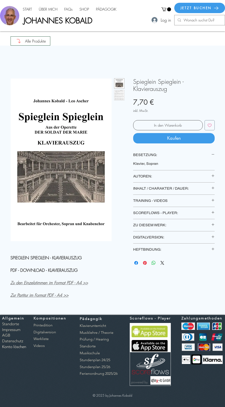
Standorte (88, 346)
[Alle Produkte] (30, 41)
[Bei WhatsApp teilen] (153, 263)
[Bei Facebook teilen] (136, 263)
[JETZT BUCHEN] (199, 8)
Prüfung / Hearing (94, 339)
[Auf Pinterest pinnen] (145, 263)
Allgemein (13, 318)
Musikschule (90, 353)
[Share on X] (162, 263)
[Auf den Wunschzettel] (210, 125)
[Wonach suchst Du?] (199, 20)
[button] (166, 9)
